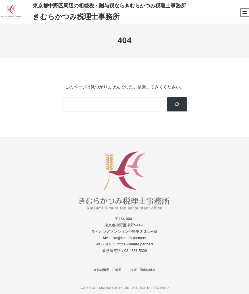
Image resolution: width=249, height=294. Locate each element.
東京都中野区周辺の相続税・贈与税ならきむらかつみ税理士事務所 (109, 5)
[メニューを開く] (244, 12)
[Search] (177, 104)
